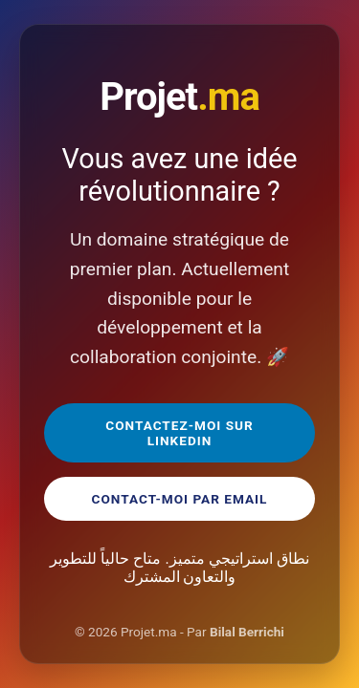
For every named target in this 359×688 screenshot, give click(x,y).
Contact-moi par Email (180, 498)
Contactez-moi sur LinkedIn (179, 433)
